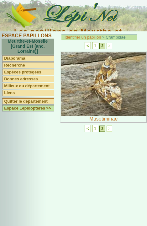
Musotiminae (103, 118)
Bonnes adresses (21, 79)
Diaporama (14, 58)
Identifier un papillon (83, 37)
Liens (9, 92)
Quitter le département (26, 101)
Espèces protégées (22, 72)
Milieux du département (27, 85)
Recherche (14, 65)
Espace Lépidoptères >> (27, 108)
